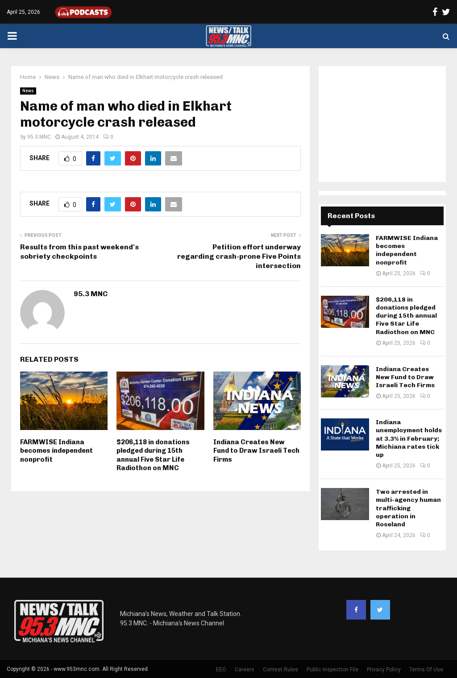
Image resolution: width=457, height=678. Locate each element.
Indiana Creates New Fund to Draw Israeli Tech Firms (256, 450)
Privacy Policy (384, 669)
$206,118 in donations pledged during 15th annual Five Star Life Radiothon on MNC (153, 455)
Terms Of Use (426, 669)
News (28, 90)
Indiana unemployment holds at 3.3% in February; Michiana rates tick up (409, 438)
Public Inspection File (332, 669)
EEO (221, 669)
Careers (244, 669)
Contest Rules (280, 669)
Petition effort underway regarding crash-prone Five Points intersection (239, 256)
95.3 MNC (39, 137)
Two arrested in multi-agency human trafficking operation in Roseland (408, 508)
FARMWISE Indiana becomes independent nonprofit (56, 450)
